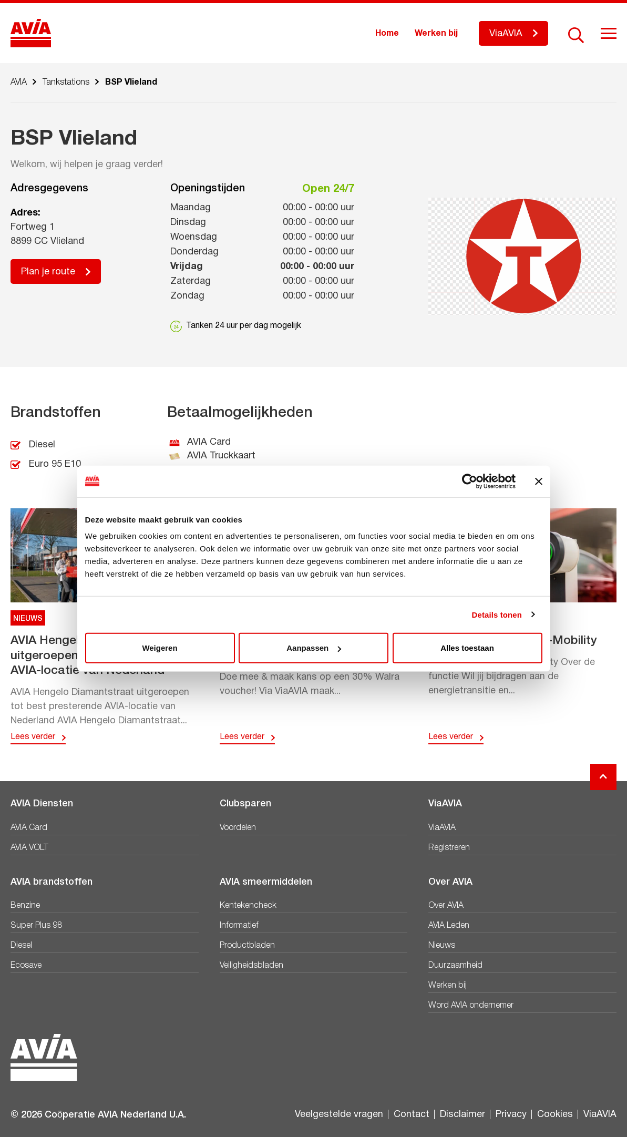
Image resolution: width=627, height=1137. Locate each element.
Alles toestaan (467, 647)
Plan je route (48, 272)
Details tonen (497, 614)
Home (387, 33)
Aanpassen (313, 647)
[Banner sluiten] (538, 481)
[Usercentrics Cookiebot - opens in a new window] (470, 481)
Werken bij (436, 33)
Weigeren (159, 647)
